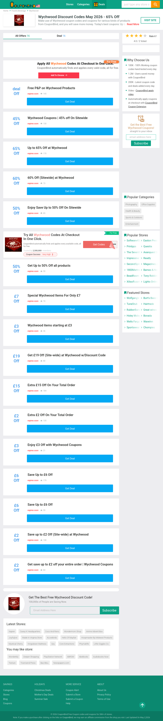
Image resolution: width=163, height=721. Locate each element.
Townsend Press (28, 663)
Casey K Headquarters (30, 631)
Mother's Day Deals (44, 694)
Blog (5, 699)
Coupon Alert (72, 690)
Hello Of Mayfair (69, 637)
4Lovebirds (52, 637)
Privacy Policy (104, 694)
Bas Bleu (44, 663)
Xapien (12, 631)
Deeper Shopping (31, 657)
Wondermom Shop (72, 631)
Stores (69, 4)
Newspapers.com (61, 663)
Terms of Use (103, 699)
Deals (99, 4)
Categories (83, 4)
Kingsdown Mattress (37, 644)
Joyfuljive (13, 637)
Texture (12, 663)
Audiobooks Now (101, 657)
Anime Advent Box (94, 631)
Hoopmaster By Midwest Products (96, 637)
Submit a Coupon (74, 699)
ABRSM (70, 657)
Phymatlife (84, 644)
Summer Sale (41, 699)
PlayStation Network (53, 657)
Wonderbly (13, 657)
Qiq (52, 644)
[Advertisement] (61, 50)
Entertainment (132, 224)
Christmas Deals (43, 690)
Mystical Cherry (16, 644)
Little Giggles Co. (101, 644)
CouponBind (67, 717)
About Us (101, 690)
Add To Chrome (58, 75)
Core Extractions (67, 644)
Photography (131, 204)
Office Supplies (148, 204)
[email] (74, 610)
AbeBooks (83, 657)
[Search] (155, 4)
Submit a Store (73, 694)
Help (68, 703)
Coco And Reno (52, 631)
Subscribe (109, 610)
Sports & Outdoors (134, 217)
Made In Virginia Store (32, 637)
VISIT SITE (150, 20)
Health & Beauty (133, 211)
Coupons (7, 703)
